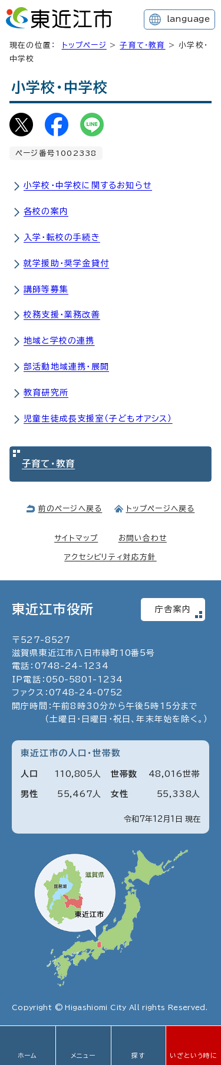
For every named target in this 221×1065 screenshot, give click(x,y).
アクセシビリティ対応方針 (110, 557)
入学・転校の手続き (62, 237)
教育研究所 (46, 392)
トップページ (84, 45)
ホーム (28, 1056)
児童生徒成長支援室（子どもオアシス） (98, 418)
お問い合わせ (142, 538)
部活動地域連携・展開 (66, 366)
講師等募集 (46, 289)
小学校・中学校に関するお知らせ (88, 185)
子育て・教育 (142, 45)
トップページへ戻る (160, 508)
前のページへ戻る (70, 508)
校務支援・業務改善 (62, 315)
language (188, 19)
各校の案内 (46, 211)
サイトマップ (76, 538)
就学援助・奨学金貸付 (66, 263)
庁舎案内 (173, 609)
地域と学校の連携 (59, 341)
